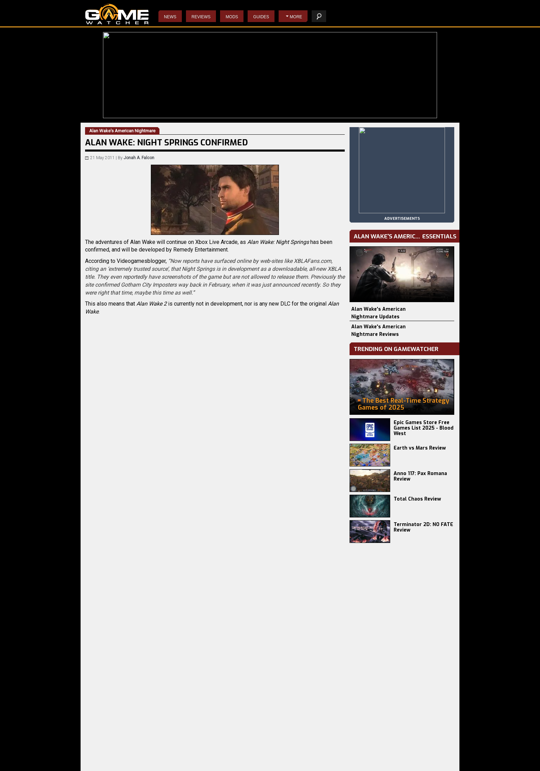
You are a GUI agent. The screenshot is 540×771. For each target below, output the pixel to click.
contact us (403, 762)
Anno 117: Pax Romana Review (420, 476)
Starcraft (275, 764)
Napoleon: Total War (285, 753)
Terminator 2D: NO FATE (168, 759)
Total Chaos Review (417, 499)
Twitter (157, 469)
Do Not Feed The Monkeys (231, 753)
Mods (232, 16)
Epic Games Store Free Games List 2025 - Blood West (424, 428)
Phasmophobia (100, 764)
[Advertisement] (215, 539)
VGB (109, 426)
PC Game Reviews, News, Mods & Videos (117, 14)
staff (378, 762)
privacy (357, 762)
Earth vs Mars (159, 753)
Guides (261, 16)
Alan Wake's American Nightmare (159, 418)
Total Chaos (157, 764)
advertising (436, 762)
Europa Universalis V (105, 759)
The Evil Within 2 (222, 759)
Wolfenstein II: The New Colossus (238, 764)
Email (147, 469)
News (170, 16)
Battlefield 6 (97, 753)
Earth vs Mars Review (420, 448)
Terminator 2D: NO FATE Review (423, 527)
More (296, 16)
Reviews (200, 16)
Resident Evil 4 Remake (289, 759)
